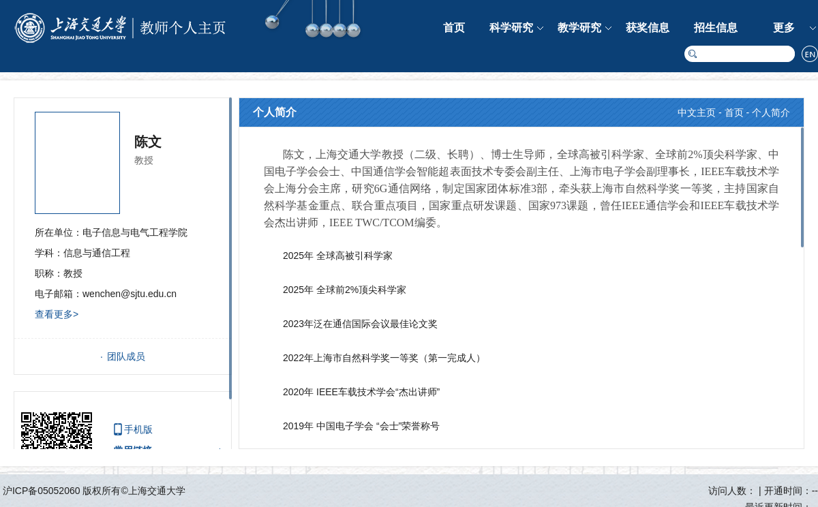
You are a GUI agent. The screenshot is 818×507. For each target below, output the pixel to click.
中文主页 (697, 112)
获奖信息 (647, 27)
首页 (454, 27)
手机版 (138, 429)
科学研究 (511, 27)
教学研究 (579, 27)
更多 (784, 27)
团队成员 (126, 356)
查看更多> (56, 314)
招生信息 (716, 27)
